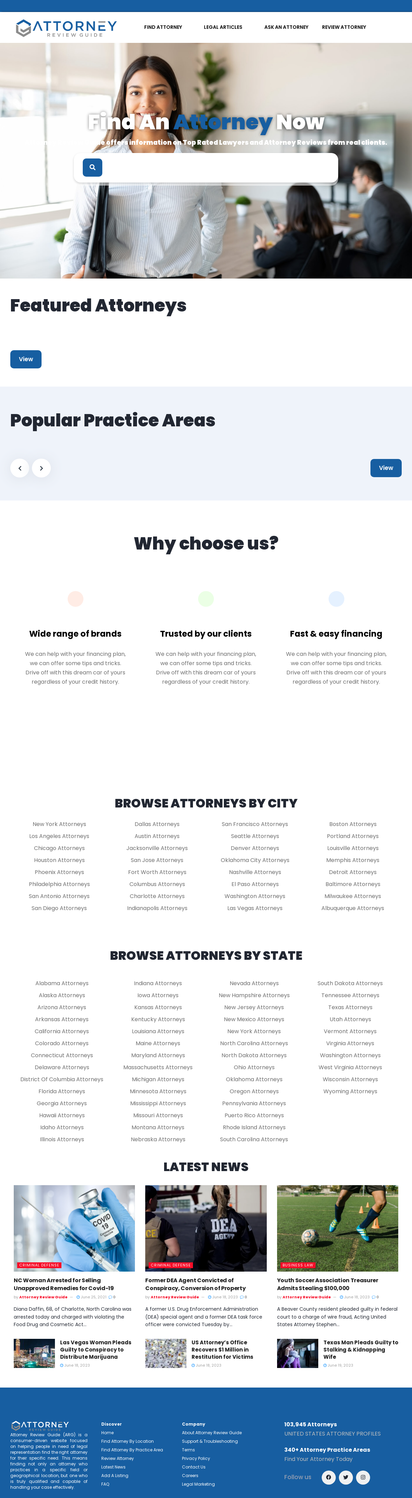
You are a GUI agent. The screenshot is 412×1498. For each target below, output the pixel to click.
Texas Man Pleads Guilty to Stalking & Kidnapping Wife (360, 1349)
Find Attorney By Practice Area (132, 1450)
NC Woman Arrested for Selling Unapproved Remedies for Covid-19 (64, 1284)
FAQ (105, 1484)
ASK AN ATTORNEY (286, 27)
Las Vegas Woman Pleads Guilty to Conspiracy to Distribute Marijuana (95, 1349)
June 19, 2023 (338, 1365)
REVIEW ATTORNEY (344, 27)
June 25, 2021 (92, 1297)
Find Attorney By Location (127, 1441)
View (26, 359)
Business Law (298, 1265)
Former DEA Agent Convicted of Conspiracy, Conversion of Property (195, 1284)
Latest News (113, 1467)
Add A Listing (114, 1475)
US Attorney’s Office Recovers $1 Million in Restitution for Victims (222, 1349)
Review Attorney (117, 1458)
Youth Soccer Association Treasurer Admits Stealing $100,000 (327, 1284)
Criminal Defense (39, 1265)
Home (107, 1433)
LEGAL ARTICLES (223, 27)
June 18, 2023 (224, 1297)
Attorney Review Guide (43, 1297)
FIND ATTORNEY (163, 27)
